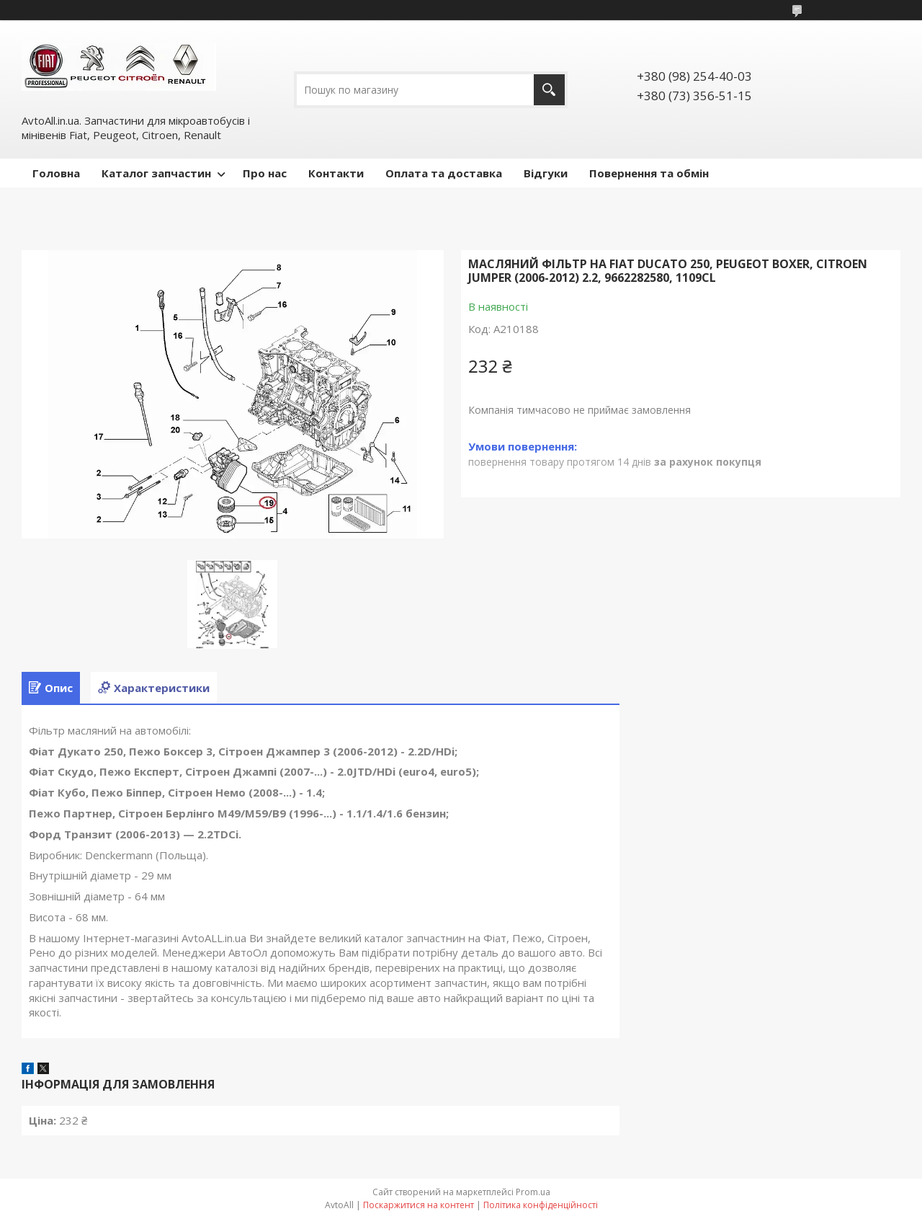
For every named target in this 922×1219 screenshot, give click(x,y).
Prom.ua (533, 1192)
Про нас (265, 173)
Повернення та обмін (649, 173)
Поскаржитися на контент (418, 1205)
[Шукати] (549, 89)
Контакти (336, 173)
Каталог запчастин (156, 173)
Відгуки (546, 173)
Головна (56, 173)
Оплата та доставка (443, 173)
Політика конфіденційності (540, 1205)
